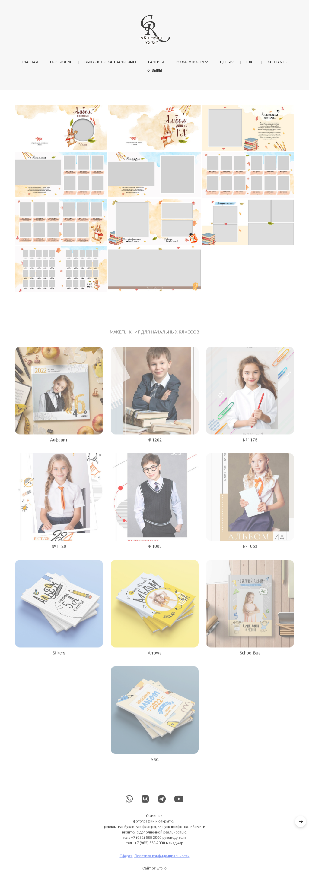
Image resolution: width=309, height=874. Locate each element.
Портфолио (61, 62)
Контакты (277, 62)
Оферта (126, 860)
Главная (30, 62)
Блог (251, 62)
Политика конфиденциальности (162, 860)
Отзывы (154, 70)
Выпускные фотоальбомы (110, 62)
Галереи (156, 62)
